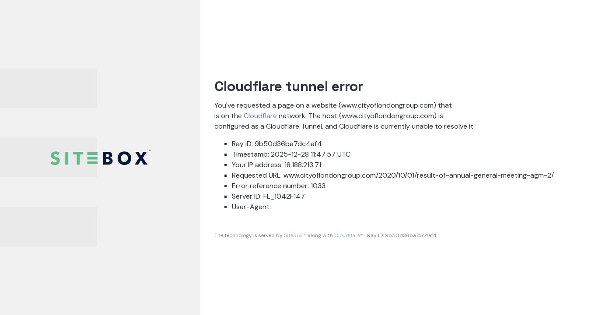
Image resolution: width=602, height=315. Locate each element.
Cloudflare (260, 115)
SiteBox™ (295, 235)
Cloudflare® (348, 235)
